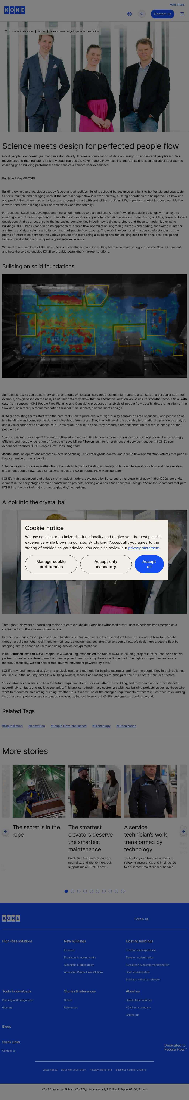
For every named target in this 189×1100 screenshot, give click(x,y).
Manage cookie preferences (51, 564)
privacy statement (143, 548)
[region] (94, 550)
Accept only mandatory (105, 564)
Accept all (149, 564)
